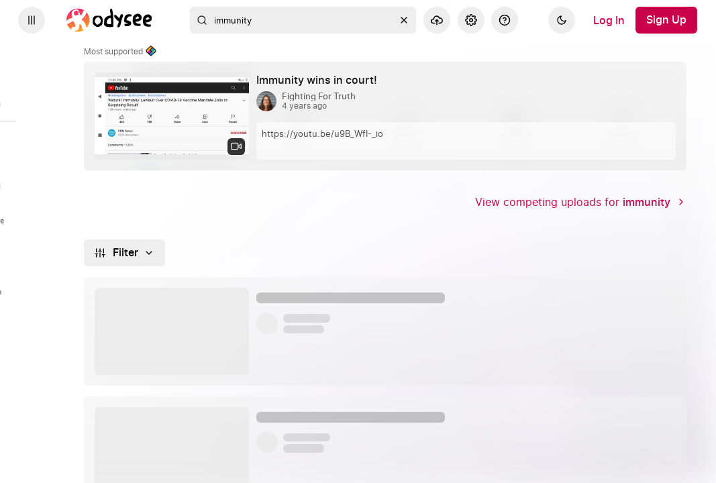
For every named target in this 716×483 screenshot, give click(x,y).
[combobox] (303, 20)
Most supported (120, 52)
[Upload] (436, 20)
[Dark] (561, 20)
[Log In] (609, 20)
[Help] (504, 20)
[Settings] (471, 20)
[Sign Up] (666, 20)
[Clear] (404, 20)
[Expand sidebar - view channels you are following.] (31, 20)
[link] (385, 116)
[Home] (109, 20)
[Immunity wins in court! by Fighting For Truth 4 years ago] (322, 80)
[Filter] (124, 252)
